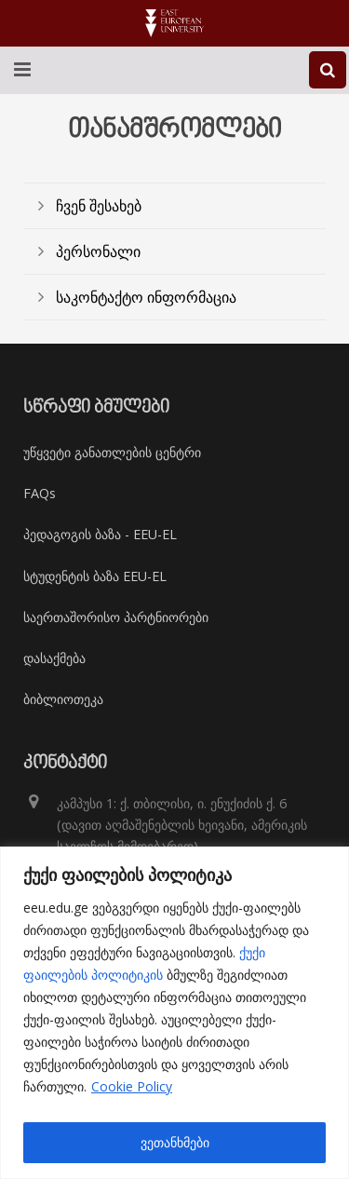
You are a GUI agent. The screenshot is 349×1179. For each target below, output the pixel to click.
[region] (174, 1013)
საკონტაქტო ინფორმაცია (146, 297)
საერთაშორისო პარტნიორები (115, 617)
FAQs (39, 493)
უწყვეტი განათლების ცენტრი (112, 452)
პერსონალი (98, 251)
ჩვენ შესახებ (98, 206)
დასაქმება (54, 658)
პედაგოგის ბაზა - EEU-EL (100, 534)
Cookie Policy (131, 1086)
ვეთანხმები (175, 1142)
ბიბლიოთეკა (63, 699)
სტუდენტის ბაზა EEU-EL (95, 576)
